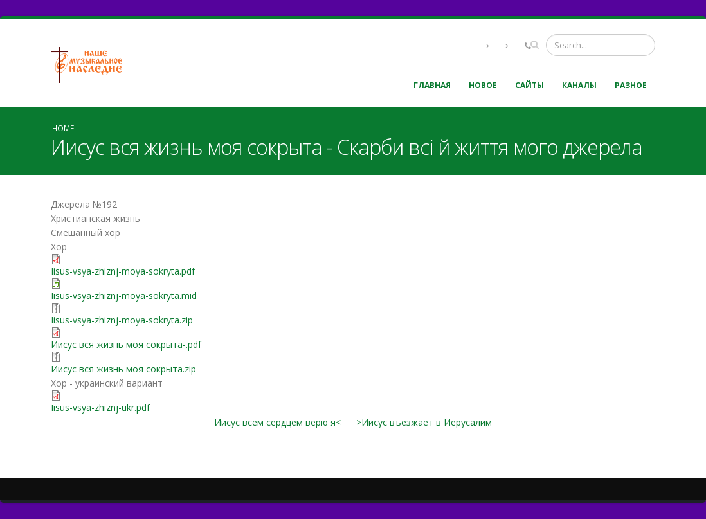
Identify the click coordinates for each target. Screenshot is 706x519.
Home (63, 128)
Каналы (579, 85)
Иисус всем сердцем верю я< (277, 422)
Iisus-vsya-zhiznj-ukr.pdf (100, 407)
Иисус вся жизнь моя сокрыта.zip (123, 369)
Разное (631, 85)
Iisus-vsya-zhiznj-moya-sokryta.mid (124, 295)
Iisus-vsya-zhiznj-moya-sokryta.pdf (123, 271)
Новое (483, 85)
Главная (432, 85)
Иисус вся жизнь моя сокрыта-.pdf (126, 344)
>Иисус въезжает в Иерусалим (424, 422)
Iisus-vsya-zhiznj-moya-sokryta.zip (122, 320)
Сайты (529, 85)
